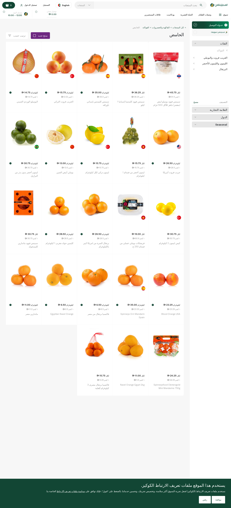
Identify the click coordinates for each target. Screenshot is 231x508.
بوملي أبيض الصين (64, 172)
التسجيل (46, 5)
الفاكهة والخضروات (161, 27)
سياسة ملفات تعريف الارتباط (71, 491)
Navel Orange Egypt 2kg (132, 384)
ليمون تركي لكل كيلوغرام (97, 172)
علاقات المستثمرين (152, 14)
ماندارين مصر (31, 314)
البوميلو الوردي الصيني (27, 101)
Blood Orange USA (170, 314)
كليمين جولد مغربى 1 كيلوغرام (59, 243)
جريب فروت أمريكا (171, 172)
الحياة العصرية (186, 14)
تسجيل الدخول (28, 5)
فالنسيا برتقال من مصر (98, 314)
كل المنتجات (178, 27)
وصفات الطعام (205, 14)
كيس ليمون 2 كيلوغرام (169, 243)
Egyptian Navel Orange (61, 314)
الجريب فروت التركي (63, 101)
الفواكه (222, 50)
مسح (195, 102)
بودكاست (171, 14)
